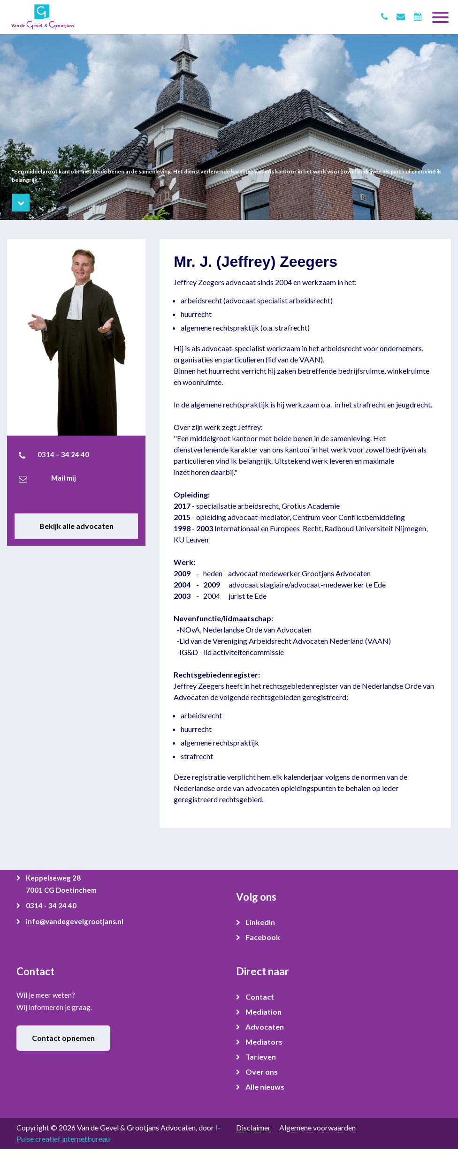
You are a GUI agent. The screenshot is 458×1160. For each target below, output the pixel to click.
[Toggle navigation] (440, 13)
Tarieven (260, 1056)
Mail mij (63, 478)
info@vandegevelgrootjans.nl (74, 921)
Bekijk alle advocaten (76, 525)
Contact (259, 996)
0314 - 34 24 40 (51, 905)
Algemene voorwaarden (317, 1127)
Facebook (262, 937)
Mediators (263, 1041)
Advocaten (264, 1026)
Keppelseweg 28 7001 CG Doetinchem (61, 884)
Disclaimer (253, 1127)
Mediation (263, 1011)
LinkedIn (260, 922)
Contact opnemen (63, 1037)
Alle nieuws (264, 1086)
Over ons (261, 1071)
